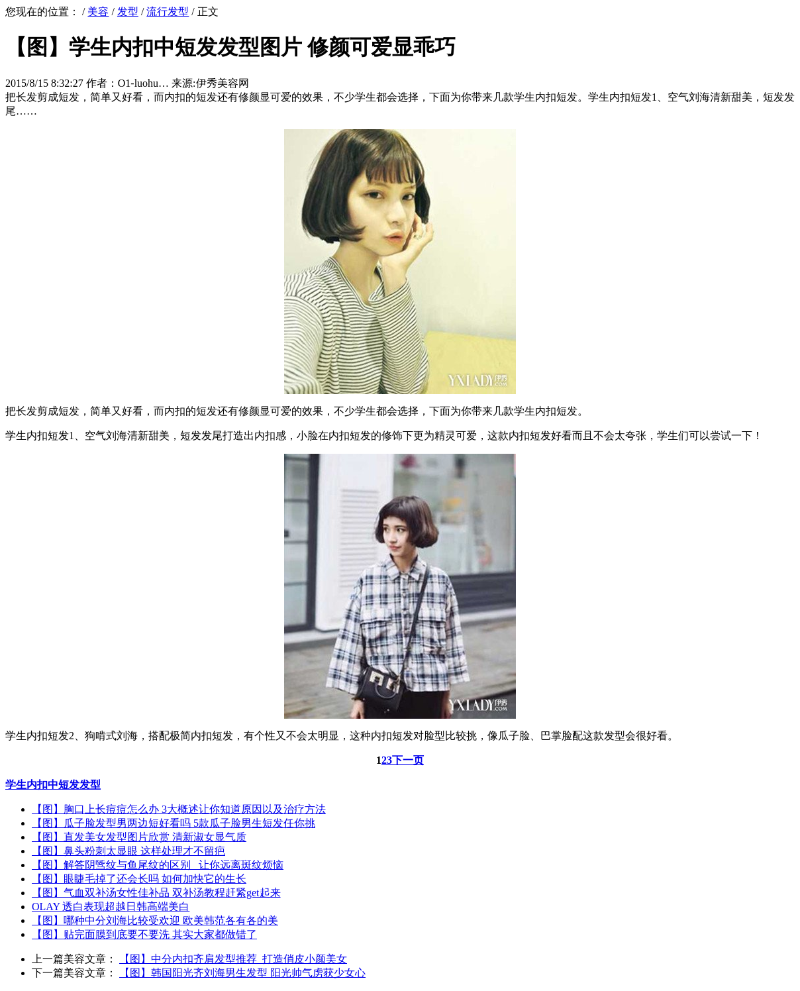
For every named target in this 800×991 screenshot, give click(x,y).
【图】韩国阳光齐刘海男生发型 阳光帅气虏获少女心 (242, 972)
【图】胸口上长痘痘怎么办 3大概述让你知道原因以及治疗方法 (179, 809)
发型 (127, 11)
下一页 (408, 760)
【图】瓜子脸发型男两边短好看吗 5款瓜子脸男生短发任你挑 (173, 823)
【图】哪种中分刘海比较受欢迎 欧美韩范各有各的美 (155, 920)
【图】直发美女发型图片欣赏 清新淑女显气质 (139, 837)
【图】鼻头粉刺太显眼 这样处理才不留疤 (128, 851)
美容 (98, 11)
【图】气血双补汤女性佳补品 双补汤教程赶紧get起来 (156, 892)
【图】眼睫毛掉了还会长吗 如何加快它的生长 (139, 878)
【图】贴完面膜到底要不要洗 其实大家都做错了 (144, 934)
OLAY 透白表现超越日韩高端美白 (110, 906)
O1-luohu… (143, 83)
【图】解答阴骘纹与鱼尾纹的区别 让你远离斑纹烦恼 (157, 864)
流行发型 (167, 11)
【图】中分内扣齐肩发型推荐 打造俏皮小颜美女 (233, 959)
